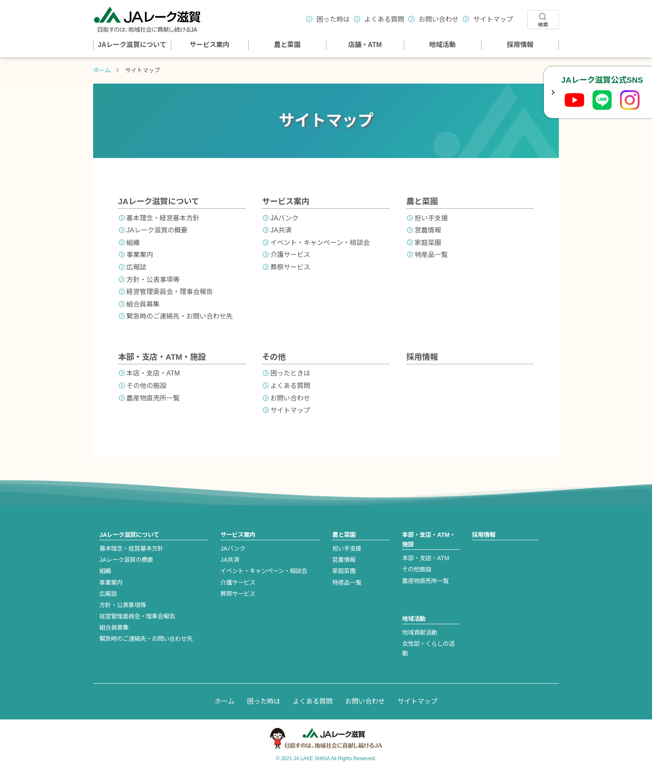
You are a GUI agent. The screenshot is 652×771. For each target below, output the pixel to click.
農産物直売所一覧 (153, 398)
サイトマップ (493, 19)
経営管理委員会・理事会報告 (169, 291)
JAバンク (284, 218)
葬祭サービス (290, 267)
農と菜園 (287, 44)
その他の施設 (146, 385)
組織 (133, 242)
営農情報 (428, 230)
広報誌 (136, 267)
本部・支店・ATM (425, 558)
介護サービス (290, 254)
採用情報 (520, 44)
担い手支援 (431, 218)
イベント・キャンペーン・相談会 (320, 242)
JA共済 (280, 230)
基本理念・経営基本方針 (163, 218)
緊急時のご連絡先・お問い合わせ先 (179, 316)
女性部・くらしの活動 (428, 648)
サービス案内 (210, 44)
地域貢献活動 (419, 632)
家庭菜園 (428, 242)
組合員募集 (143, 304)
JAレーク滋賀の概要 (157, 230)
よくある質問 (384, 19)
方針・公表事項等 (153, 279)
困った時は (333, 19)
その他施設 (416, 569)
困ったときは (290, 373)
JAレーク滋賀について (132, 44)
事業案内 (139, 254)
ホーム (102, 70)
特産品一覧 (431, 254)
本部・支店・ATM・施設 (162, 357)
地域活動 (442, 44)
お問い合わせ (439, 19)
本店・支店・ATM (153, 373)
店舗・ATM (365, 44)
